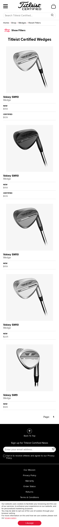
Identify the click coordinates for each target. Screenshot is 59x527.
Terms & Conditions (29, 497)
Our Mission (29, 470)
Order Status (29, 486)
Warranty (29, 481)
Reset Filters (34, 22)
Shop (13, 22)
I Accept (30, 523)
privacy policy (10, 518)
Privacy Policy (29, 475)
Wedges (22, 22)
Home (6, 22)
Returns (29, 492)
